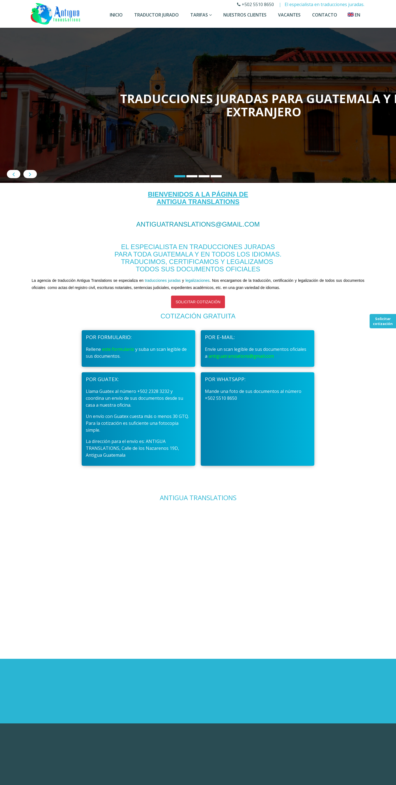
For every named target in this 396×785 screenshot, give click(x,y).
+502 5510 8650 (255, 4)
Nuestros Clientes (245, 15)
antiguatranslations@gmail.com (198, 242)
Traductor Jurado (156, 15)
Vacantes (289, 15)
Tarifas (201, 15)
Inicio (116, 15)
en (354, 15)
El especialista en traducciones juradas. (324, 4)
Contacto (324, 15)
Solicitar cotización (383, 321)
